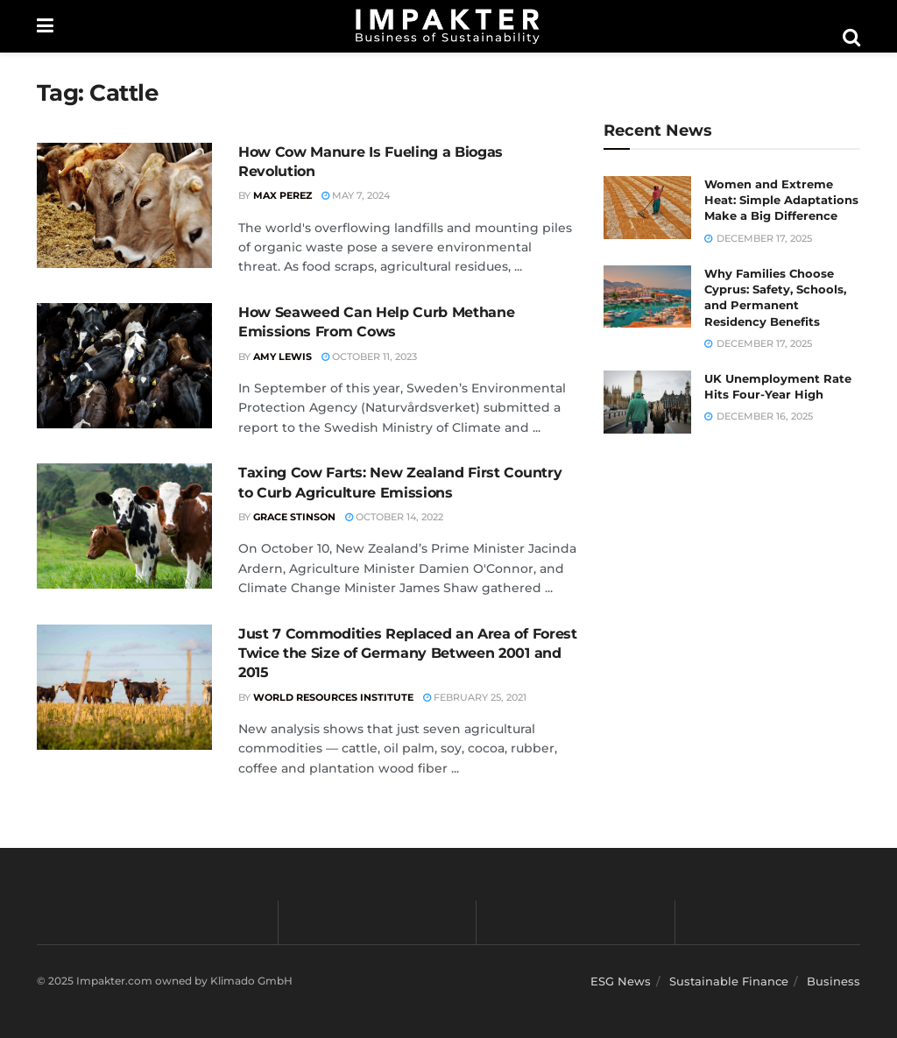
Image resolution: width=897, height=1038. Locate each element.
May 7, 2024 (355, 195)
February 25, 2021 (474, 697)
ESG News (620, 981)
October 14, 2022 (394, 517)
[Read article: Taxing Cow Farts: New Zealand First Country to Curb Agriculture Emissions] (124, 526)
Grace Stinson (294, 517)
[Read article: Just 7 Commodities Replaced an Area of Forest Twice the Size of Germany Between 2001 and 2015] (124, 687)
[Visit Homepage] (447, 26)
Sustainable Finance (728, 981)
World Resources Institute (333, 697)
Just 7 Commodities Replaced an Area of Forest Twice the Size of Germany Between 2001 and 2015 (407, 653)
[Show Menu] (45, 26)
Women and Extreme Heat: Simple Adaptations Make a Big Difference (781, 199)
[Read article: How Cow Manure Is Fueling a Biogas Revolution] (124, 205)
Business (833, 981)
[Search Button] (851, 37)
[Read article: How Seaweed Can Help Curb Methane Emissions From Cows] (124, 365)
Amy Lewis (282, 356)
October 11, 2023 (369, 356)
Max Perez (282, 195)
